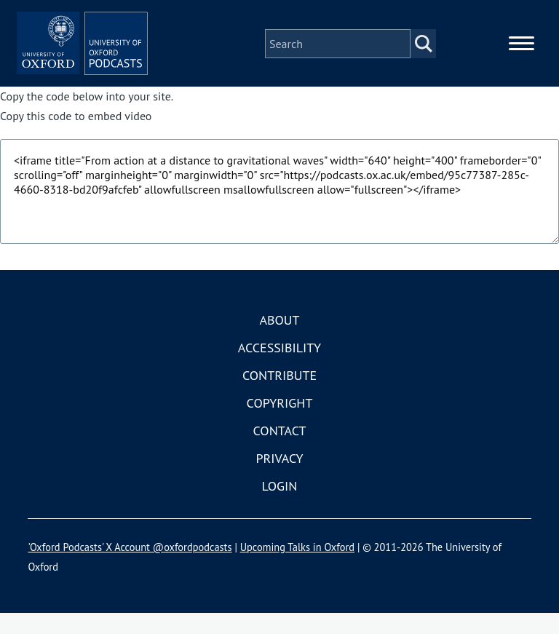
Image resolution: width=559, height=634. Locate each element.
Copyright (280, 424)
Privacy (279, 479)
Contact (279, 451)
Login (280, 507)
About (279, 341)
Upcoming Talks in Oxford (297, 568)
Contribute (279, 396)
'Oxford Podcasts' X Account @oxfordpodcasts (129, 568)
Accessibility (279, 368)
